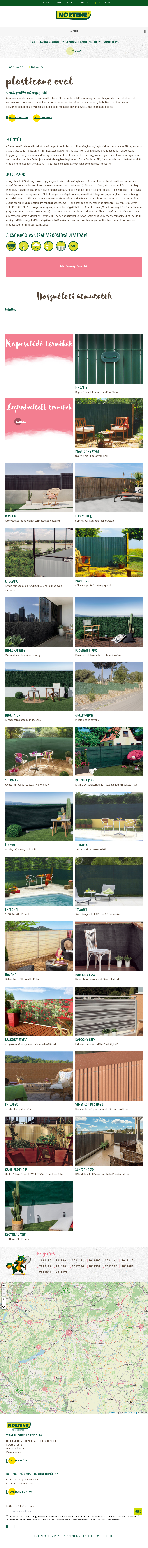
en (105, 2)
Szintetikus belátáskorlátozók (81, 41)
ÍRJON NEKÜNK (43, 117)
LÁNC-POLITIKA (91, 1536)
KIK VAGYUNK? (45, 3)
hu (100, 2)
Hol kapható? (18, 117)
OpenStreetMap (131, 1413)
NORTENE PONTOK (64, 3)
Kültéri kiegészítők (50, 41)
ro (109, 2)
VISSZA (77, 50)
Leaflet (112, 1413)
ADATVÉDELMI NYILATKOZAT (66, 1536)
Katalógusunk (85, 3)
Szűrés (21, 421)
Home (32, 41)
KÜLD (138, 1511)
